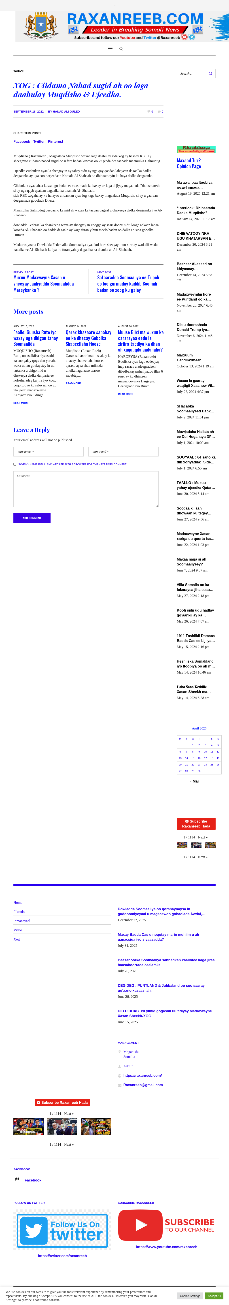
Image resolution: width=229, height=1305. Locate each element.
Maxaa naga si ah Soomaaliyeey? (191, 561)
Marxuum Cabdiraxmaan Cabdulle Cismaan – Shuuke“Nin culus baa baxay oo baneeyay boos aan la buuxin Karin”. (196, 358)
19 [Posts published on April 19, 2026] (218, 758)
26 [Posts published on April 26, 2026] (218, 764)
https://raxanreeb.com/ (142, 1075)
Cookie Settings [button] (190, 1296)
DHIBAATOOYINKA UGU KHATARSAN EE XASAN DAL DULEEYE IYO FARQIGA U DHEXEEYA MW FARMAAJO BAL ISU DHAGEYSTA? (196, 236)
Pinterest (55, 141)
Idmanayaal (21, 921)
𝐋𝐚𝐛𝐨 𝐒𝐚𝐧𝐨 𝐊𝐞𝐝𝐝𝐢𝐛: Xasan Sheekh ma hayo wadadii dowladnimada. (192, 689)
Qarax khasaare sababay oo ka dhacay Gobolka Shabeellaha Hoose (88, 337)
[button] (203, 837)
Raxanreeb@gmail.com (143, 1085)
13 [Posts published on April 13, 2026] (180, 758)
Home (17, 902)
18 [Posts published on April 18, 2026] (211, 758)
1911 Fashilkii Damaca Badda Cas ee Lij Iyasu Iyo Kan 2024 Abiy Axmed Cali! (196, 638)
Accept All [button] (214, 1296)
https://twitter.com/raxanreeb (62, 1256)
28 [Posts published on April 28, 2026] (186, 771)
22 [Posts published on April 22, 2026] (192, 764)
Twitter (39, 141)
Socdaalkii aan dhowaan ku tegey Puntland (192, 511)
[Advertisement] (194, 117)
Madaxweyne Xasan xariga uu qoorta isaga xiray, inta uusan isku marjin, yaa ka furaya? (196, 536)
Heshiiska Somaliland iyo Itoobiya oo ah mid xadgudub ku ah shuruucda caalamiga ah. (196, 664)
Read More (20, 403)
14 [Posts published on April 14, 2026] (186, 758)
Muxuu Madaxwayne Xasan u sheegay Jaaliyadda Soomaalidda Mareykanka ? (43, 283)
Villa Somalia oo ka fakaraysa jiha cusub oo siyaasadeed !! (194, 587)
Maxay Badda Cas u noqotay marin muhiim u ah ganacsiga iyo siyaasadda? (158, 937)
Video (17, 930)
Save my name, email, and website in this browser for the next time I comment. (72, 464)
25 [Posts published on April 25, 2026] (211, 764)
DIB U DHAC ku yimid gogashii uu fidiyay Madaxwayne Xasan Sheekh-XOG (165, 1013)
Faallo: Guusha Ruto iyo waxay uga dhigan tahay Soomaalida (35, 337)
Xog (16, 939)
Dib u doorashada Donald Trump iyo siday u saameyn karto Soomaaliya (196, 327)
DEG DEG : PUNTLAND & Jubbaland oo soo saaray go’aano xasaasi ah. (161, 988)
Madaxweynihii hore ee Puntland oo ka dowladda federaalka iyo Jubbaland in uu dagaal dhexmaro (194, 297)
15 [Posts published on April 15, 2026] (192, 758)
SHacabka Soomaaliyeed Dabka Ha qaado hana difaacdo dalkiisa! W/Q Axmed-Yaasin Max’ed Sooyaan (196, 409)
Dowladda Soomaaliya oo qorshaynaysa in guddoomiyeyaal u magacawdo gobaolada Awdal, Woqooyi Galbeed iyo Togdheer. (160, 912)
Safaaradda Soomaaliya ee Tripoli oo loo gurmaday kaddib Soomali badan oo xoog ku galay (128, 283)
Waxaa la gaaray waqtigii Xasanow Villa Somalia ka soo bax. (196, 383)
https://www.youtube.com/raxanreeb (166, 1247)
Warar (18, 70)
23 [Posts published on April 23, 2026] (199, 764)
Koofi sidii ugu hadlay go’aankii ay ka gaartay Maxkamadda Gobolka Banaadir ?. (195, 613)
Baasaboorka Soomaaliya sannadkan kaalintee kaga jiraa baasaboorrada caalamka (166, 962)
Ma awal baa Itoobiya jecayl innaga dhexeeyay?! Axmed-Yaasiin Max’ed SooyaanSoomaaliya (194, 185)
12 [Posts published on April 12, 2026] (218, 751)
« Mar (194, 781)
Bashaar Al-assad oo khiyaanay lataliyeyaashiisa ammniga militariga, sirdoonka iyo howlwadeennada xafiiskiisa (194, 266)
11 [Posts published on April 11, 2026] (211, 751)
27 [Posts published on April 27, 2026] (180, 771)
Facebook (21, 141)
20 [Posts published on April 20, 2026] (180, 764)
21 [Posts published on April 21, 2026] (186, 764)
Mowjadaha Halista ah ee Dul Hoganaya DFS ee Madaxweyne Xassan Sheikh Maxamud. (195, 434)
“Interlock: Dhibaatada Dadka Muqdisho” (196, 210)
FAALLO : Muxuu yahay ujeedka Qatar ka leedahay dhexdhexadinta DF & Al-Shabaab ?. (195, 485)
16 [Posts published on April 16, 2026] (199, 758)
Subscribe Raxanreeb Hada (196, 823)
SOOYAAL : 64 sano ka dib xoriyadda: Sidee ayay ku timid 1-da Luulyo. (196, 460)
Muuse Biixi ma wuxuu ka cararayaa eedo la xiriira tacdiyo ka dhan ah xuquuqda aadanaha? (141, 340)
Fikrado (19, 912)
